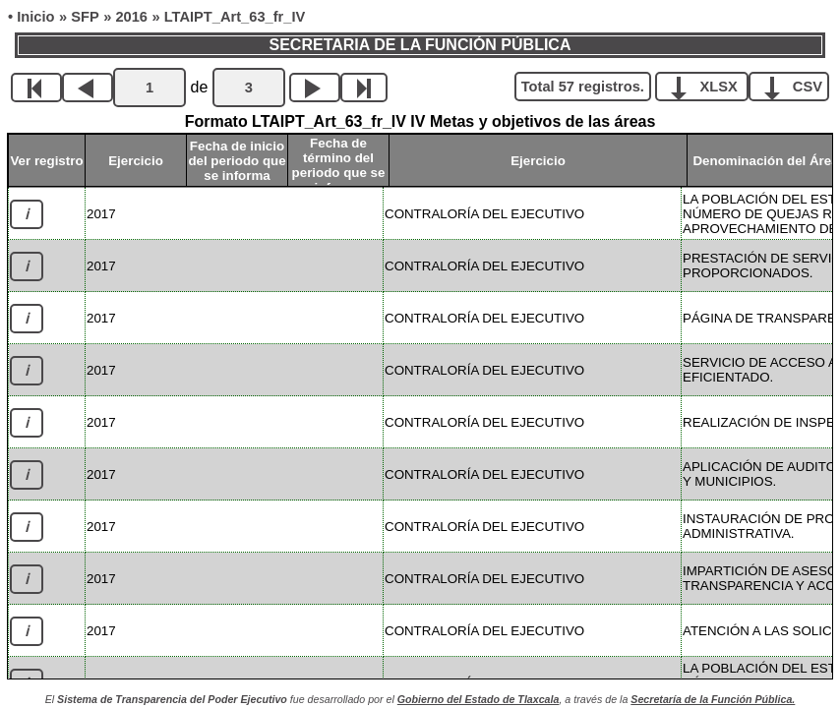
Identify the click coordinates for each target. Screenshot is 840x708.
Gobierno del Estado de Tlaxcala (478, 699)
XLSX (709, 85)
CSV (796, 85)
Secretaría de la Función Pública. (712, 699)
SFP (85, 17)
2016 (131, 17)
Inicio (35, 17)
